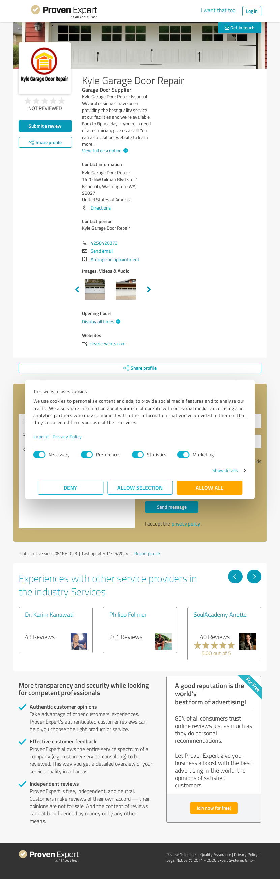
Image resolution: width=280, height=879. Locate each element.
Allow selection (140, 487)
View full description (104, 150)
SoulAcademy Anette (220, 614)
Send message (172, 507)
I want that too (218, 10)
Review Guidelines (181, 854)
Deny (70, 487)
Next (149, 289)
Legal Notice (176, 860)
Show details (220, 470)
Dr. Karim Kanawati (49, 614)
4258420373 (104, 243)
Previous (77, 289)
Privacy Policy (71, 436)
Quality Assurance (215, 854)
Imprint (46, 436)
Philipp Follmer (128, 614)
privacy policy (186, 523)
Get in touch (240, 27)
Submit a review (45, 126)
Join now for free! (214, 808)
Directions (101, 207)
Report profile (147, 553)
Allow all (209, 487)
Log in (252, 11)
